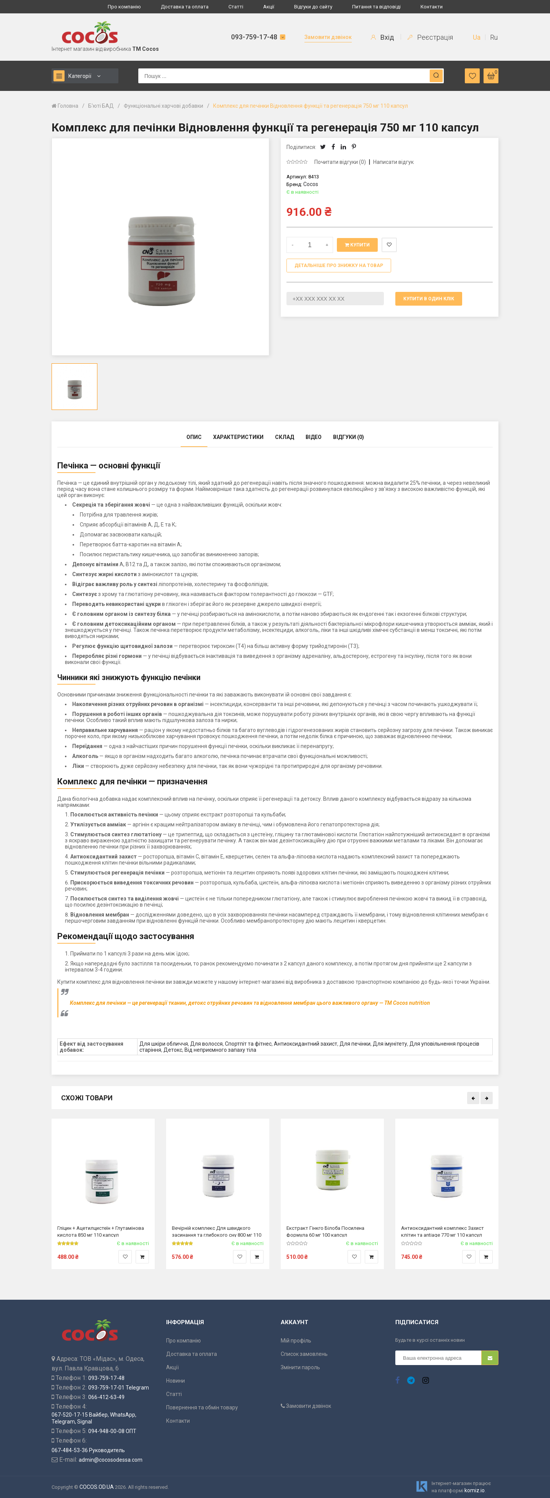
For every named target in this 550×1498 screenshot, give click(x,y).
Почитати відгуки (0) (340, 162)
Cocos (310, 184)
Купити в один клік (428, 298)
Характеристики (238, 437)
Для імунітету (390, 1044)
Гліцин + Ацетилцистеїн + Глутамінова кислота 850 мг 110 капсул (100, 1231)
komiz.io (474, 1490)
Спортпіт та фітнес (248, 1044)
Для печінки (355, 1044)
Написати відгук (393, 162)
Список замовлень (304, 1354)
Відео (314, 437)
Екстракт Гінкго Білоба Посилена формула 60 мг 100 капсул (325, 1231)
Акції (268, 7)
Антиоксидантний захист (305, 1044)
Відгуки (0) (348, 437)
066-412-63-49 (106, 1397)
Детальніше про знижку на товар (338, 265)
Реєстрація (430, 37)
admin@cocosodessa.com (110, 1460)
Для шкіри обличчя (163, 1044)
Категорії (72, 75)
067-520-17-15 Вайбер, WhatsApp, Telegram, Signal (94, 1418)
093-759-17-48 (254, 37)
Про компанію (124, 7)
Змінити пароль (300, 1367)
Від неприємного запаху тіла (220, 1050)
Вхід (382, 37)
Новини (175, 1381)
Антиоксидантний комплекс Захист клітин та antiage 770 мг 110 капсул (442, 1231)
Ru (494, 37)
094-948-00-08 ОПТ (112, 1431)
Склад (284, 437)
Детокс (172, 1050)
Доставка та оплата (185, 7)
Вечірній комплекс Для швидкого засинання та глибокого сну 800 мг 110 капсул (216, 1231)
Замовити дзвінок (328, 37)
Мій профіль (296, 1341)
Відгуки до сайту (313, 7)
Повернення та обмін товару (202, 1407)
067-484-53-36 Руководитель (88, 1450)
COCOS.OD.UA (96, 1487)
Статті (235, 7)
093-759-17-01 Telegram (118, 1388)
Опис (194, 437)
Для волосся (206, 1044)
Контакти (432, 7)
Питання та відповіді (376, 7)
